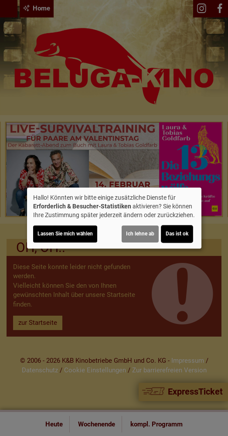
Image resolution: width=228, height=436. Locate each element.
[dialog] (114, 218)
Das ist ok (177, 234)
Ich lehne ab (140, 234)
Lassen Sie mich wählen (65, 234)
